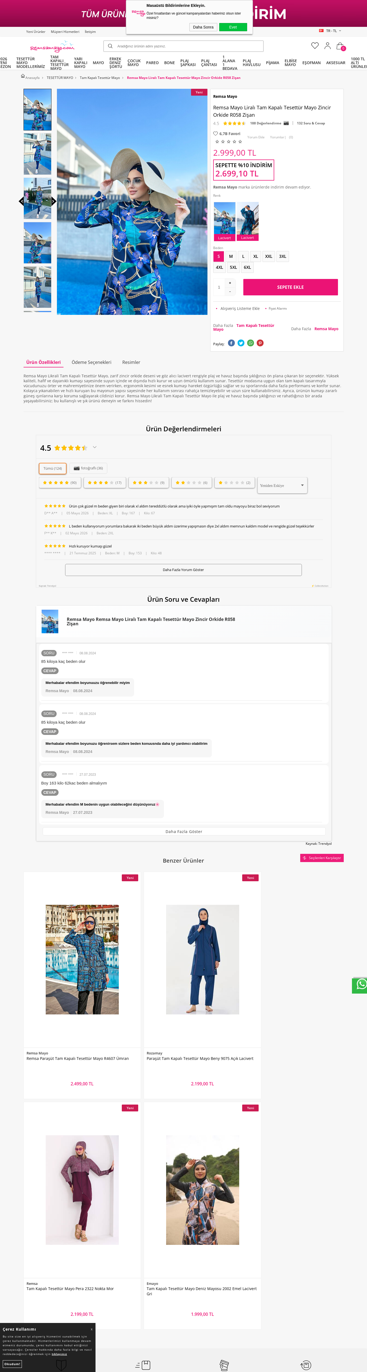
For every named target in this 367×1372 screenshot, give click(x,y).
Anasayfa (194, 1209)
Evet (233, 27)
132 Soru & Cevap (311, 121)
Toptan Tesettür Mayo (126, 1209)
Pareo (31, 1230)
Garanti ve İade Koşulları (128, 1251)
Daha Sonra (203, 27)
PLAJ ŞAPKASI (188, 62)
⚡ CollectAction (319, 584)
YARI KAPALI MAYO (80, 62)
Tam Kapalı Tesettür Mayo (50, 1209)
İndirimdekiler (199, 1230)
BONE (169, 62)
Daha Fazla (243, 325)
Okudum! (12, 1364)
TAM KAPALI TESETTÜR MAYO (59, 63)
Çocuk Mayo (37, 1251)
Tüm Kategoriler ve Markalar (52, 1261)
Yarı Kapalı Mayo (41, 1220)
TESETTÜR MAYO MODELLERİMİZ (30, 62)
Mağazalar (196, 1261)
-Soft (155, 1366)
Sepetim (193, 1251)
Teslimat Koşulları (122, 1220)
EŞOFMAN (311, 62)
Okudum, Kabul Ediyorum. (134, 1162)
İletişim (90, 31)
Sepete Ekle (290, 285)
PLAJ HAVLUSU (252, 62)
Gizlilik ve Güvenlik (123, 1261)
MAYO (98, 62)
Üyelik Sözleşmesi (122, 1230)
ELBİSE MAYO (291, 62)
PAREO (152, 62)
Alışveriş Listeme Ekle (238, 306)
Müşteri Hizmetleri (65, 31)
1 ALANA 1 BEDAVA (229, 63)
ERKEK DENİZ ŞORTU (115, 62)
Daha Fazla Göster (184, 829)
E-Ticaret (167, 1366)
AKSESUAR (335, 62)
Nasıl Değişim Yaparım (127, 1272)
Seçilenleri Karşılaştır (322, 854)
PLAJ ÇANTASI (209, 62)
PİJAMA (272, 62)
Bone (31, 1240)
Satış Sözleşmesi (121, 1240)
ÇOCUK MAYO (134, 62)
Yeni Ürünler (35, 31)
